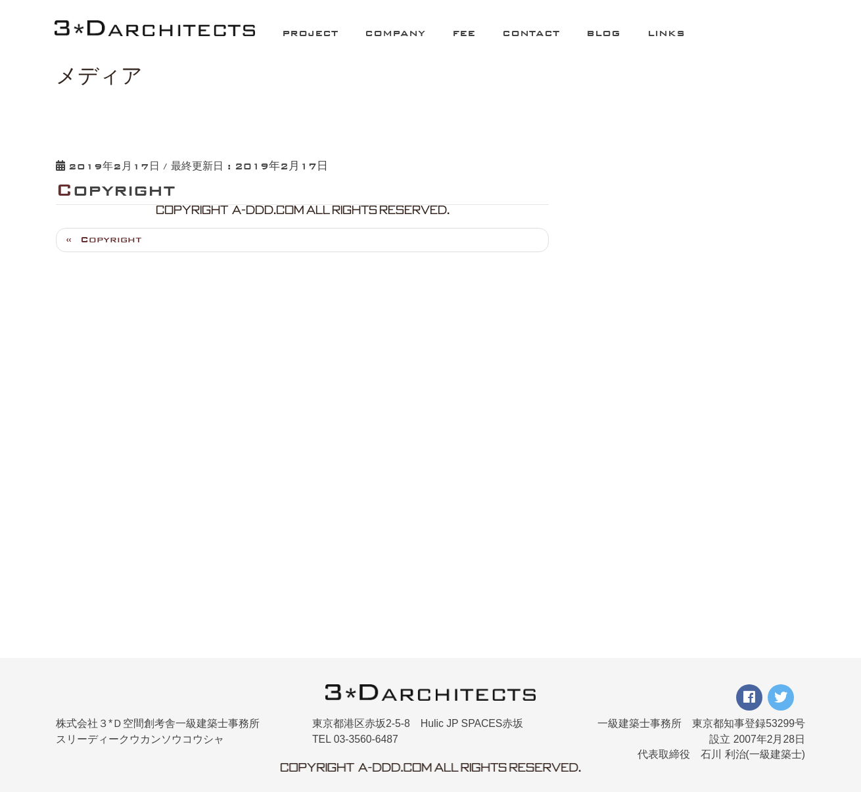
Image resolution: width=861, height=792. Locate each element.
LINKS (666, 33)
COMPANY (395, 33)
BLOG (603, 33)
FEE (463, 33)
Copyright (111, 239)
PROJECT (310, 33)
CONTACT (530, 33)
